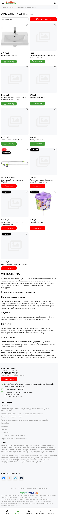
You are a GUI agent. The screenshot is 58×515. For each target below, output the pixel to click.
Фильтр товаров (43, 19)
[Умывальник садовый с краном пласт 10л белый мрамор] (43, 161)
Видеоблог (5, 423)
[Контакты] (54, 3)
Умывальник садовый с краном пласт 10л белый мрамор (41, 181)
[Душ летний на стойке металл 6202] (15, 246)
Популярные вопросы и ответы (13, 435)
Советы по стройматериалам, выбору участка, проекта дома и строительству (25, 410)
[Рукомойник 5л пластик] (43, 79)
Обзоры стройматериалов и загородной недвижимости (22, 414)
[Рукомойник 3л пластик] (43, 203)
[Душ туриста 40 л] (43, 121)
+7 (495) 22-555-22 (9, 373)
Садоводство (20, 7)
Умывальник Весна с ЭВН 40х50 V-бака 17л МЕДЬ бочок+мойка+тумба (14, 223)
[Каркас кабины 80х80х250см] (15, 121)
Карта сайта (43, 488)
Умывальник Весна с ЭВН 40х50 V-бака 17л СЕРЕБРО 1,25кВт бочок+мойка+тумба (14, 99)
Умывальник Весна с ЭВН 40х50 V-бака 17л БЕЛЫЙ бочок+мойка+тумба (42, 57)
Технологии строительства (11, 417)
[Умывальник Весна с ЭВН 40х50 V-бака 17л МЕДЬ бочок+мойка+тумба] (15, 203)
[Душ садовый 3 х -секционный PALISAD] (15, 161)
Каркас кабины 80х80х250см (11, 140)
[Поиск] (50, 3)
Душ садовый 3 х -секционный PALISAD (12, 181)
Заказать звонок (9, 379)
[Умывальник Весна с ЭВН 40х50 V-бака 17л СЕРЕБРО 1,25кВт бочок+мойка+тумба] (15, 79)
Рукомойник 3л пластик (38, 222)
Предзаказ (9, 186)
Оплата (4, 429)
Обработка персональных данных (14, 439)
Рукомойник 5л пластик (38, 98)
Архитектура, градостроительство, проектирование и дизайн (24, 420)
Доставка (4, 426)
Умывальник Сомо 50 (9, 56)
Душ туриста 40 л (36, 140)
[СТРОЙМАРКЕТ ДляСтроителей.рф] (11, 2)
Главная (3, 7)
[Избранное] (27, 25)
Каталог (11, 7)
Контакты (5, 432)
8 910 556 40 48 (8, 368)
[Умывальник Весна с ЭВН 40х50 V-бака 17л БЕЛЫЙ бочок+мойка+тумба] (43, 37)
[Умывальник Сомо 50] (15, 37)
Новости (4, 406)
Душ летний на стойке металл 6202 (14, 264)
